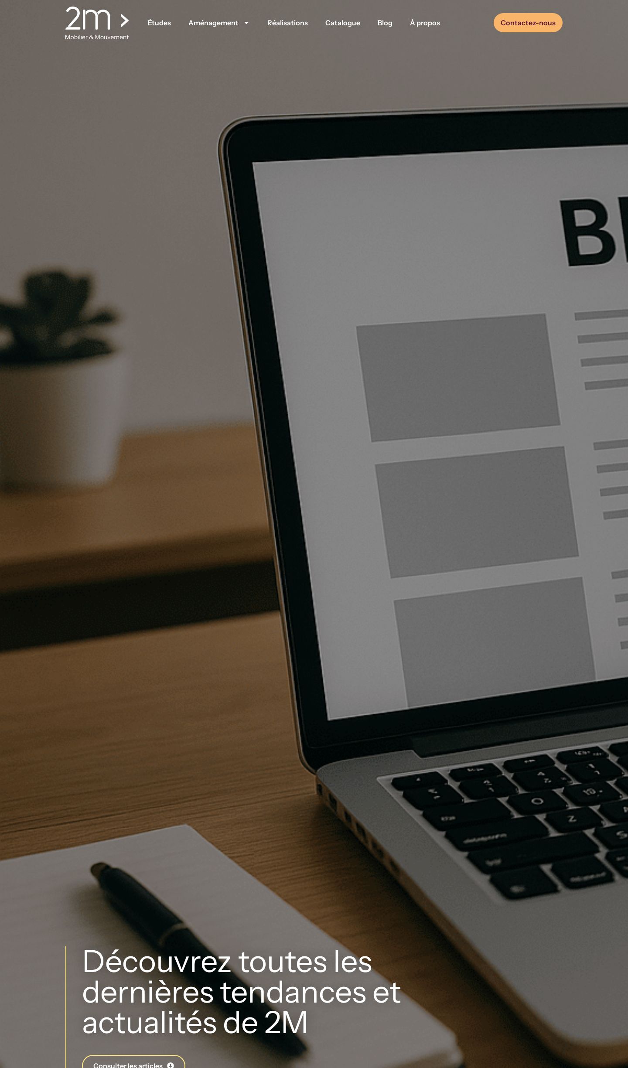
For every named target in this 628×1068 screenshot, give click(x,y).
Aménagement (219, 23)
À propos (425, 22)
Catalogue (342, 22)
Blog (385, 22)
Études (159, 22)
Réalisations (287, 22)
